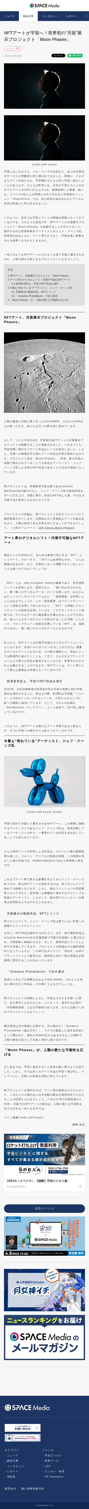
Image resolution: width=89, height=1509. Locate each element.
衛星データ (52, 1460)
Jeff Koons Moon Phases (56, 527)
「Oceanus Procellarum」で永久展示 (34, 296)
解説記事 (28, 16)
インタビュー (49, 16)
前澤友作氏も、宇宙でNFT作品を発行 (35, 283)
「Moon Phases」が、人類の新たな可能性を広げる (38, 300)
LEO (48, 1466)
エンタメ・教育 (13, 48)
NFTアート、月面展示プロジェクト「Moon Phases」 (39, 275)
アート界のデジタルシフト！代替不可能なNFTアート (39, 279)
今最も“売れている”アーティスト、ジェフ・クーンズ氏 (40, 287)
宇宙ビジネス (53, 1455)
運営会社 (10, 1488)
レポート (71, 16)
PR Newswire (54, 1476)
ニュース (9, 16)
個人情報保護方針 (32, 1488)
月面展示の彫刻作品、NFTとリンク (33, 291)
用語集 (11, 1476)
